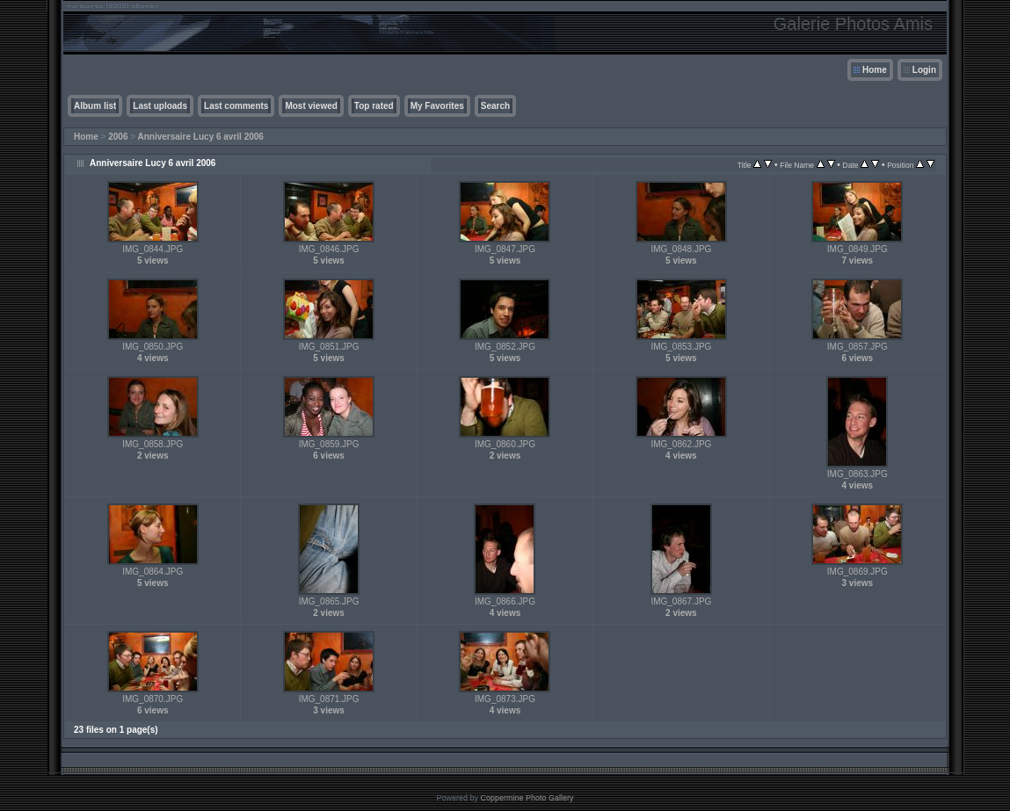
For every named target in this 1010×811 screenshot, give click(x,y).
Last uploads (160, 106)
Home (874, 70)
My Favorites (437, 106)
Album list (95, 106)
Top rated (374, 106)
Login (924, 70)
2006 (117, 136)
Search (495, 106)
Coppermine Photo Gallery (526, 797)
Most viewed (311, 106)
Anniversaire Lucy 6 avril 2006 (200, 136)
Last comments (236, 106)
